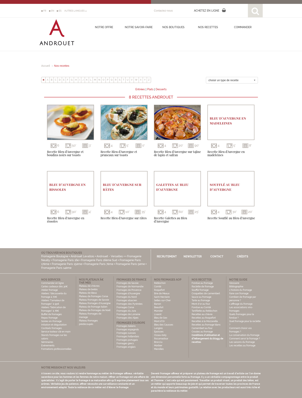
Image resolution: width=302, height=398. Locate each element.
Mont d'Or (159, 321)
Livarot (157, 314)
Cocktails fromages (51, 328)
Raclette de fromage (203, 286)
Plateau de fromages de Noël (94, 310)
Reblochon (160, 283)
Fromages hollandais (128, 336)
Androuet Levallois (82, 256)
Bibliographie (236, 286)
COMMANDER (243, 27)
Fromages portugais (127, 340)
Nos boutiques (173, 27)
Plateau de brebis (88, 289)
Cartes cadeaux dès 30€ (54, 286)
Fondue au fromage (202, 283)
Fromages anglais (126, 347)
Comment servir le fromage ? (244, 338)
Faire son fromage (238, 293)
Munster (158, 310)
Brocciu (158, 342)
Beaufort (158, 307)
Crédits (242, 256)
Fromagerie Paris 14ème (56, 267)
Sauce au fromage (201, 297)
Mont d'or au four (201, 304)
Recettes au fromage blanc (206, 324)
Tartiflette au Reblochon (204, 310)
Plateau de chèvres (89, 286)
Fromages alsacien (127, 300)
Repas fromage (49, 317)
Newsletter (193, 256)
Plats (150, 89)
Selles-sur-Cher (162, 300)
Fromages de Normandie (130, 286)
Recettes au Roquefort (204, 317)
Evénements (48, 345)
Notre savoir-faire (139, 27)
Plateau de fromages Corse (93, 296)
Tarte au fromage (201, 300)
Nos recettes (208, 27)
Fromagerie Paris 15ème (67, 264)
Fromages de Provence (129, 290)
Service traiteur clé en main (55, 331)
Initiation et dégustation (54, 324)
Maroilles (159, 349)
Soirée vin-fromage (51, 321)
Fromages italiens (126, 326)
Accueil (45, 65)
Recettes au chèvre (202, 314)
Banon (157, 304)
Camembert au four (202, 328)
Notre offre (104, 27)
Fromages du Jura (126, 310)
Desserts (161, 89)
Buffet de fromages (51, 314)
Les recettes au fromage (242, 345)
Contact (216, 256)
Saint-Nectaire (162, 297)
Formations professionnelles (56, 349)
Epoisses (159, 331)
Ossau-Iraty (160, 335)
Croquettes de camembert (206, 293)
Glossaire (234, 283)
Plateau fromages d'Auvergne (95, 303)
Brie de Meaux (161, 293)
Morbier (158, 345)
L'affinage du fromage (241, 304)
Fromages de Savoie (127, 283)
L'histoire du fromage (240, 290)
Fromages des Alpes (127, 317)
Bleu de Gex (160, 317)
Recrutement (167, 256)
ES (59, 10)
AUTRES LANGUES (75, 10)
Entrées (140, 89)
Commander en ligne (52, 283)
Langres (158, 328)
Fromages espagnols (128, 329)
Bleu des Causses (163, 324)
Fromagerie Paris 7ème (98, 264)
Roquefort (159, 290)
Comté (157, 286)
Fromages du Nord (127, 297)
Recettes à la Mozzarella (205, 321)
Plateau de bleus (88, 293)
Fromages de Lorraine (128, 314)
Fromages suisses (126, 333)
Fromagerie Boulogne (54, 256)
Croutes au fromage (202, 331)
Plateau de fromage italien (93, 306)
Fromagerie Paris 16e (66, 260)
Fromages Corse (125, 307)
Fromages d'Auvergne (128, 293)
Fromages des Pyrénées (130, 304)
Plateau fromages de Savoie (94, 299)
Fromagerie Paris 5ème (130, 264)
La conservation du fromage (244, 335)
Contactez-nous (163, 10)
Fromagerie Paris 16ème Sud (99, 260)
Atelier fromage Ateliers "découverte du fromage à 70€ (53, 293)
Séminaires (47, 342)
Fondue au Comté (201, 307)
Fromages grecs (125, 343)
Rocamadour (161, 338)
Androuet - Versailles (109, 256)
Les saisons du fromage (242, 342)
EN (51, 10)
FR (43, 10)
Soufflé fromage (200, 290)
